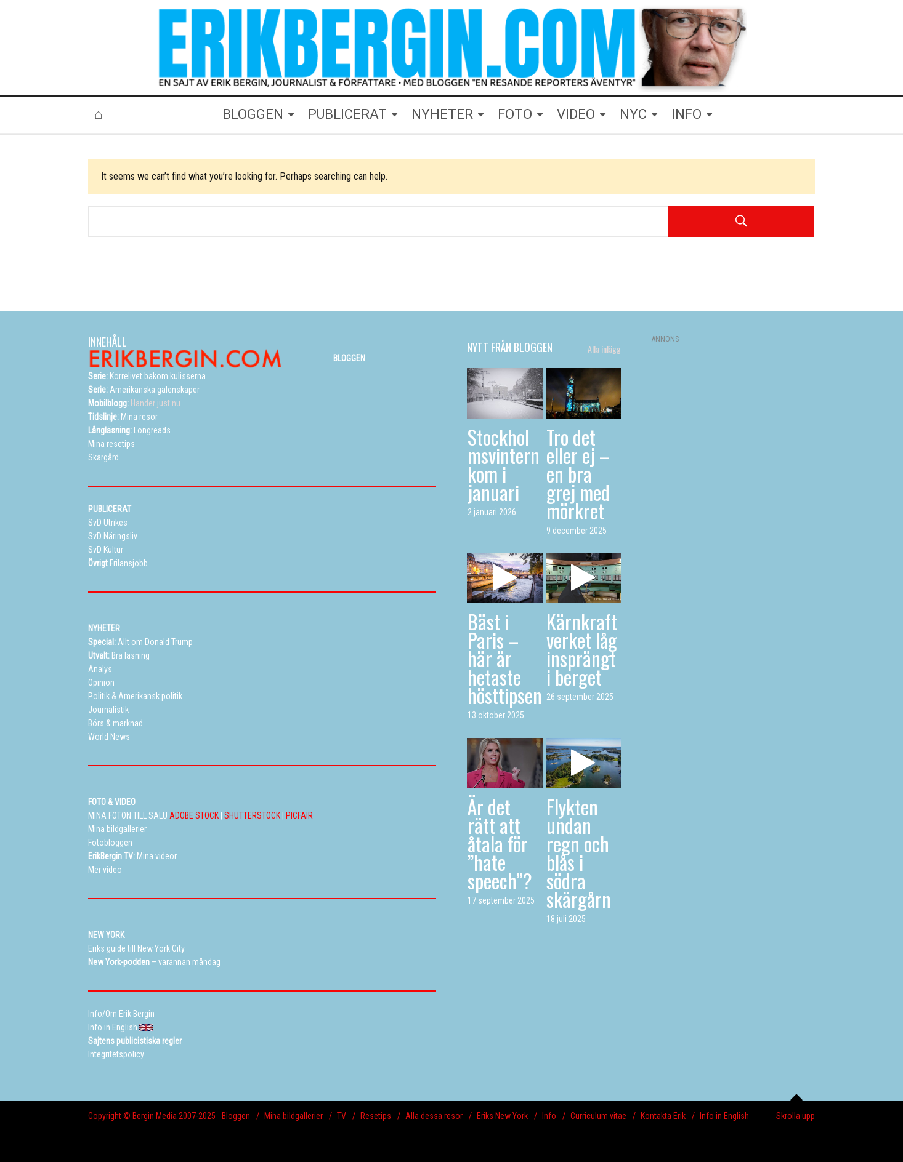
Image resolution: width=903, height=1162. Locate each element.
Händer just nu (134, 403)
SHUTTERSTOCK (252, 815)
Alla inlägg (604, 349)
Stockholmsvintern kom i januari (504, 464)
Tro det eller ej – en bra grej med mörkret (578, 473)
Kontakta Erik (663, 1116)
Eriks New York (502, 1116)
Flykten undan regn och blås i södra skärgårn (578, 852)
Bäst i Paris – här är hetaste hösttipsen (505, 658)
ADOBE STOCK (194, 815)
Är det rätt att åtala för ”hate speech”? (500, 843)
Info (549, 1116)
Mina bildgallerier (293, 1116)
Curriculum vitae (598, 1116)
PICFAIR (299, 815)
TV (341, 1116)
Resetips (375, 1116)
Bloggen (236, 1116)
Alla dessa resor (434, 1116)
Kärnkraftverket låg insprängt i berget (581, 649)
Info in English (724, 1116)
